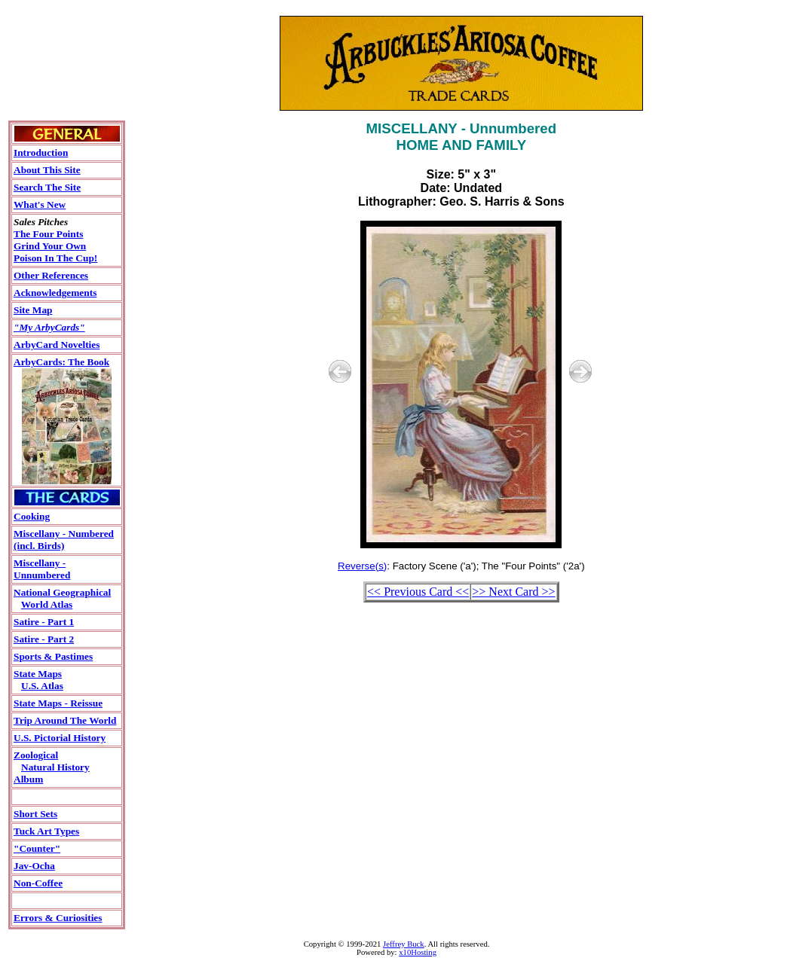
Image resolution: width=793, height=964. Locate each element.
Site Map (33, 310)
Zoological (36, 755)
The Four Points (48, 233)
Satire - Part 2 (44, 639)
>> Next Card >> (513, 591)
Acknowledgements (55, 292)
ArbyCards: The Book (61, 362)
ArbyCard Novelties (57, 344)
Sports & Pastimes (53, 656)
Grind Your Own (50, 246)
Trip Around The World (65, 720)
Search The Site (47, 187)
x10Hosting (417, 952)
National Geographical (62, 592)
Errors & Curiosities (58, 917)
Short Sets (35, 813)
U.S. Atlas (42, 685)
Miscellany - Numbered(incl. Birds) (64, 539)
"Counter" (37, 848)
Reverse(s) (362, 566)
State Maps (38, 673)
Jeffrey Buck (403, 944)
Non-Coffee (38, 883)
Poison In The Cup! (55, 258)
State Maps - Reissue (58, 703)
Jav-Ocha (34, 865)
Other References (51, 275)
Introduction (41, 152)
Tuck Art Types (46, 831)
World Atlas (47, 604)
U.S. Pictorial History (60, 737)
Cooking (32, 516)
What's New (40, 204)
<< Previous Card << (418, 591)
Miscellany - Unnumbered (42, 569)
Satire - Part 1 (44, 621)
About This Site (47, 169)
